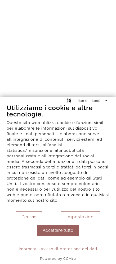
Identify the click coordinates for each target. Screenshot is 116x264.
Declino (29, 216)
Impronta (28, 249)
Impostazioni (80, 216)
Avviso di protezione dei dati (69, 249)
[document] (58, 157)
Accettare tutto (58, 230)
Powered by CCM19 (58, 259)
